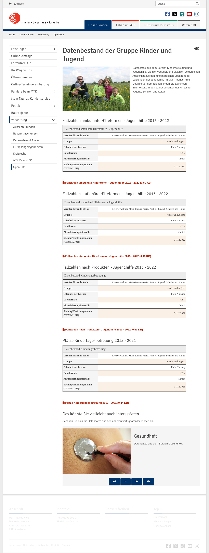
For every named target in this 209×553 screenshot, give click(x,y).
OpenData (59, 34)
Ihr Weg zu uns (21, 70)
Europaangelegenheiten (28, 147)
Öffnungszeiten (21, 77)
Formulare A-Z (21, 63)
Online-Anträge (21, 56)
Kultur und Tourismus (159, 25)
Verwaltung (43, 34)
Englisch (19, 3)
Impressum (15, 545)
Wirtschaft (189, 25)
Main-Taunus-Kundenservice (30, 99)
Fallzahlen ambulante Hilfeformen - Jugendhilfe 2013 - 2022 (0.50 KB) (107, 182)
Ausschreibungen (24, 127)
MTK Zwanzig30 (22, 160)
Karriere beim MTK (24, 91)
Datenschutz (29, 545)
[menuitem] (98, 25)
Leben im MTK (125, 25)
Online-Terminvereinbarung (30, 84)
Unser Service (98, 25)
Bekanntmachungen (25, 133)
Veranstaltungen (163, 521)
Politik (15, 106)
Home (12, 34)
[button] (114, 481)
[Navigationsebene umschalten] (55, 49)
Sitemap (66, 545)
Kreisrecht (19, 153)
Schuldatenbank (162, 526)
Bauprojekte (19, 113)
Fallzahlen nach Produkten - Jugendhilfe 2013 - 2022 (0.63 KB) (103, 329)
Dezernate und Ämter (26, 140)
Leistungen (18, 49)
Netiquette (43, 545)
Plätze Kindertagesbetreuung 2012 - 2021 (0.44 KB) (96, 402)
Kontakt (55, 545)
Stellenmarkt (161, 517)
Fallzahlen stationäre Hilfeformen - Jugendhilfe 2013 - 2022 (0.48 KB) (107, 256)
